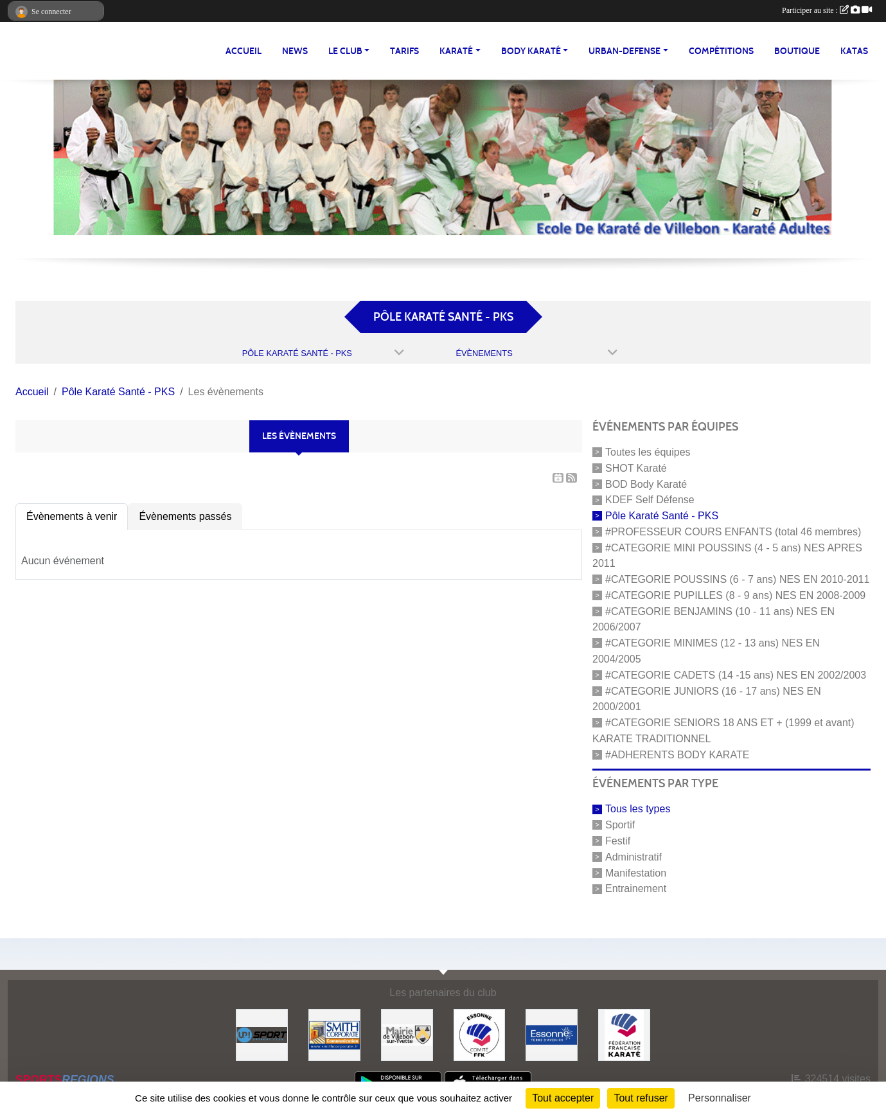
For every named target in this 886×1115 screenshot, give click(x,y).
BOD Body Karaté (646, 483)
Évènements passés (185, 516)
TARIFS (404, 51)
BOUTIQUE (797, 51)
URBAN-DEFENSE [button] (624, 51)
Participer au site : (827, 10)
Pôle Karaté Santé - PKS (661, 515)
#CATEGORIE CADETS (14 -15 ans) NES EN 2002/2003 (735, 675)
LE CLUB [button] (345, 51)
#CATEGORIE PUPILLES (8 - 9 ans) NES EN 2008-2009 (735, 595)
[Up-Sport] (262, 1034)
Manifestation (635, 872)
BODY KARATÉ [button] (531, 51)
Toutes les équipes (648, 452)
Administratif (633, 857)
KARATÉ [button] (456, 51)
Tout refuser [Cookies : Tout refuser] (641, 1098)
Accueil (243, 51)
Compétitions (721, 51)
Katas (854, 51)
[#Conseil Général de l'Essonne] (552, 1034)
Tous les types (637, 808)
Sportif (620, 824)
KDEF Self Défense (650, 499)
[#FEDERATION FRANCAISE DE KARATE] (624, 1034)
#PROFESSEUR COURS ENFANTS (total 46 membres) (733, 531)
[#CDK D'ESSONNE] (480, 1034)
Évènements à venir (71, 516)
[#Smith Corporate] (334, 1034)
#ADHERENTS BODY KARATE (677, 754)
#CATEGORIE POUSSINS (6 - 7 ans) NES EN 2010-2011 (737, 579)
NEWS (295, 51)
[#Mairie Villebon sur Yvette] (407, 1034)
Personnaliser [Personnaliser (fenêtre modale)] (719, 1098)
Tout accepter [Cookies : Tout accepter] (563, 1098)
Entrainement (635, 888)
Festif (617, 840)
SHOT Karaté (636, 468)
